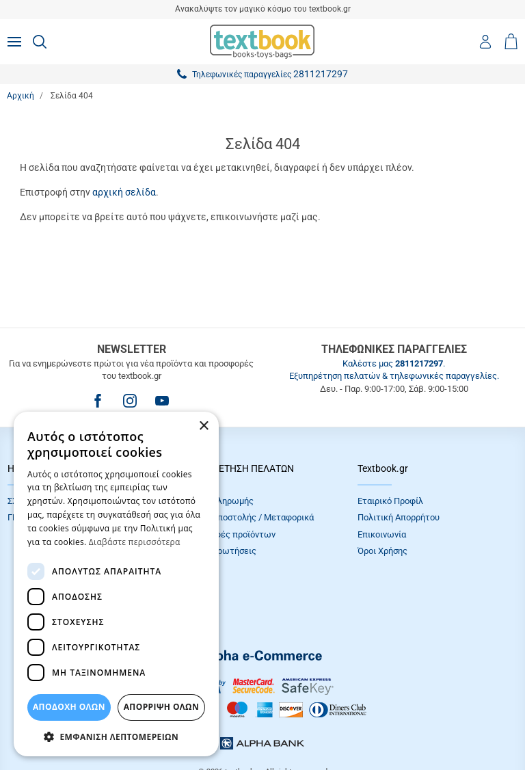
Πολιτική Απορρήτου (399, 517)
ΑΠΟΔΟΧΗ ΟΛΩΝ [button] (69, 707)
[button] (116, 736)
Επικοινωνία (382, 534)
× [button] (203, 426)
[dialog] (116, 584)
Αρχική (20, 96)
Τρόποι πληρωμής (218, 501)
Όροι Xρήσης (382, 551)
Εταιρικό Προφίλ (390, 501)
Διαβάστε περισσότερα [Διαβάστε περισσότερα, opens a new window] (134, 542)
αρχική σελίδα (124, 192)
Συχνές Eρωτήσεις (219, 551)
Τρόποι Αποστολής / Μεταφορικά (248, 517)
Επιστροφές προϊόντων (229, 534)
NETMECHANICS (305, 725)
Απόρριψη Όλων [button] (161, 707)
